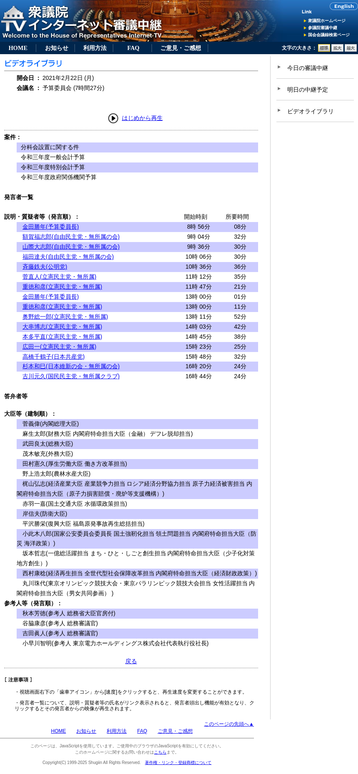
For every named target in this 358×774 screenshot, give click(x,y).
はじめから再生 (142, 118)
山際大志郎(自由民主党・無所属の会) (70, 246)
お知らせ (56, 48)
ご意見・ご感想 (180, 48)
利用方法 (95, 48)
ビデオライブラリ (310, 111)
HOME (17, 48)
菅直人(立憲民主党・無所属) (59, 276)
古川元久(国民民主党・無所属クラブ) (70, 376)
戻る (131, 661)
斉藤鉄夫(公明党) (44, 266)
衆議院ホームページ (327, 20)
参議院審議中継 (322, 27)
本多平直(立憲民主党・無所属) (62, 336)
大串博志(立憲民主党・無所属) (62, 326)
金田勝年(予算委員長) (50, 226)
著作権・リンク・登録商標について (178, 762)
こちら (160, 752)
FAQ (133, 48)
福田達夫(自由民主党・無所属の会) (68, 256)
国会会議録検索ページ (329, 34)
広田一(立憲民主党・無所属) (59, 346)
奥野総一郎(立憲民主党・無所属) (65, 316)
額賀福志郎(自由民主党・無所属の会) (70, 236)
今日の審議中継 (307, 68)
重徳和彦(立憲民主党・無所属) (62, 286)
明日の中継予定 (307, 89)
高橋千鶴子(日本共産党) (53, 356)
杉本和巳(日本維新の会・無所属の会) (70, 366)
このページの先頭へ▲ (229, 724)
